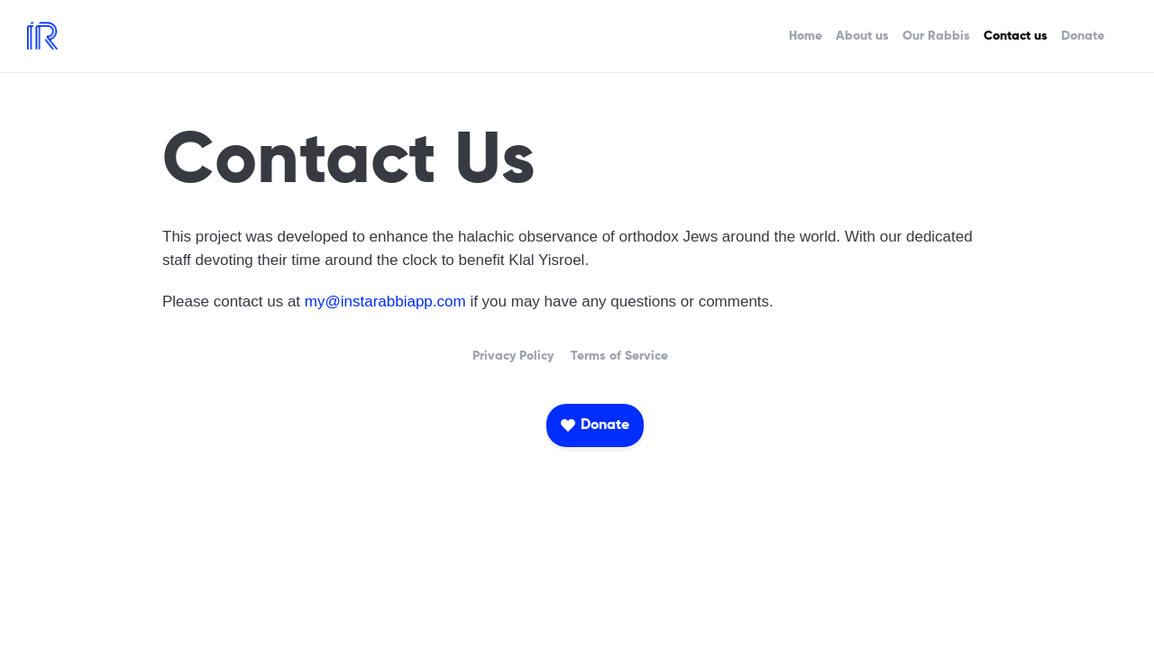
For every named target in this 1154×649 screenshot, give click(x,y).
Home (805, 36)
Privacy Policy (513, 356)
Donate (1082, 36)
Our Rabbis (936, 36)
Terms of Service (619, 356)
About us (862, 36)
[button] (595, 425)
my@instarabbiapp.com (385, 301)
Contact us (1016, 36)
